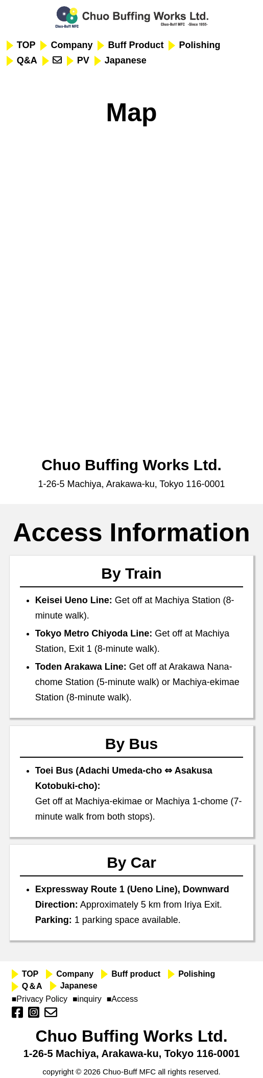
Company (71, 45)
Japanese (126, 60)
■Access (122, 999)
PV (83, 60)
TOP (26, 45)
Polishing (199, 45)
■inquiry (87, 999)
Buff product (135, 974)
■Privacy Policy (39, 999)
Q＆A (32, 986)
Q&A (27, 60)
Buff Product (135, 45)
